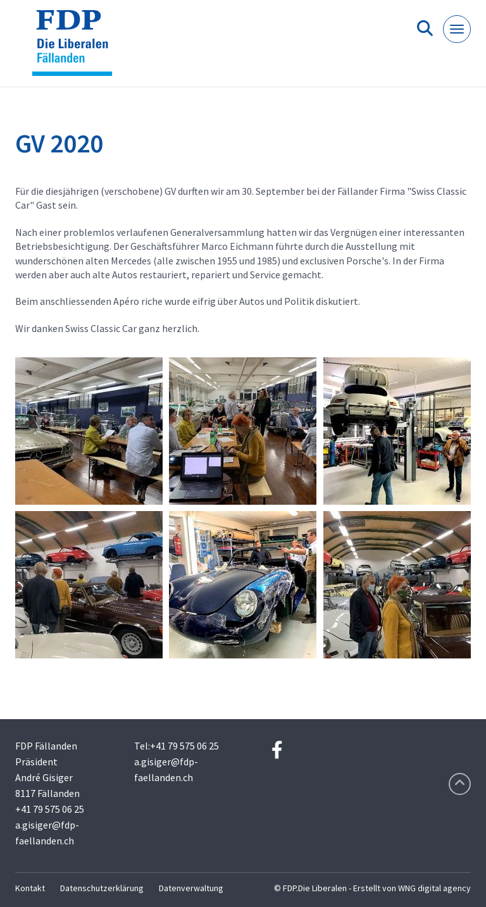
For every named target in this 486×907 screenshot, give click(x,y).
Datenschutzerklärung (102, 888)
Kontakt (30, 888)
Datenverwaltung (191, 888)
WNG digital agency (434, 888)
